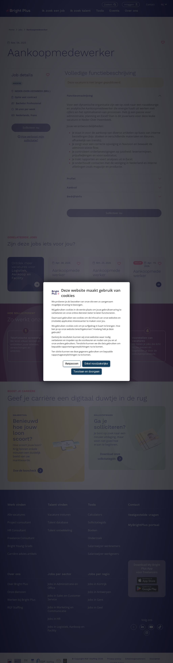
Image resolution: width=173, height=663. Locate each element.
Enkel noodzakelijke (96, 363)
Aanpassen (71, 363)
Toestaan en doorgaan (86, 371)
